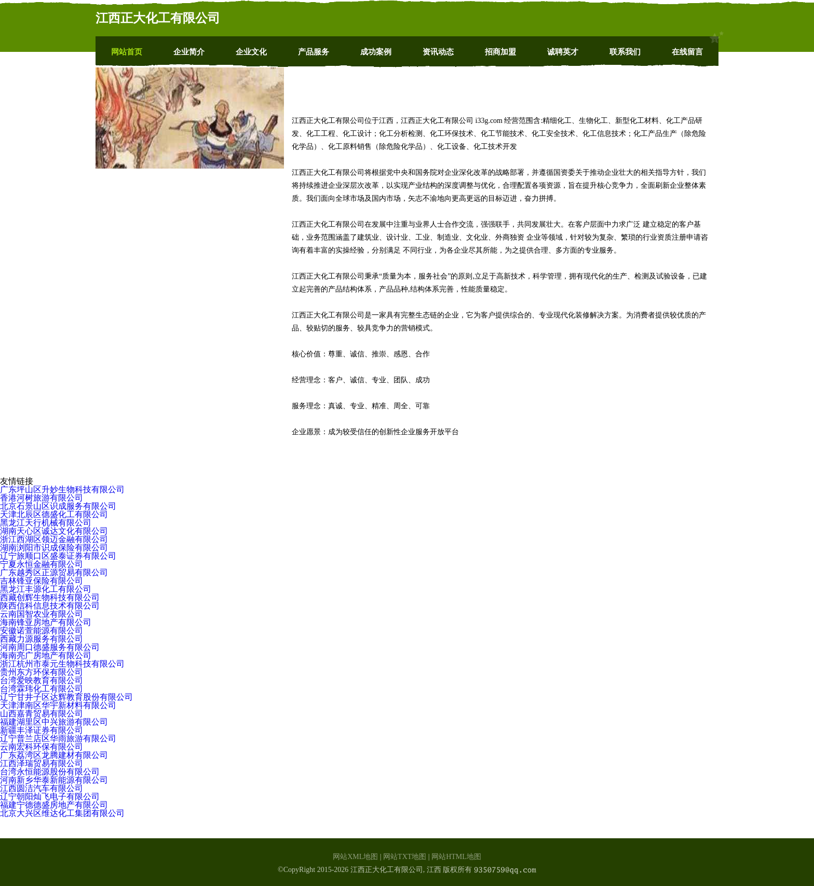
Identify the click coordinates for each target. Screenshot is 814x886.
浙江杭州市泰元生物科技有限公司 (62, 663)
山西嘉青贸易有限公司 (41, 713)
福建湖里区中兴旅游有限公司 (54, 721)
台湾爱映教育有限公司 (41, 680)
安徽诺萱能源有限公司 (41, 630)
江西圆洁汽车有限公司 (41, 788)
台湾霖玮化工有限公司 (41, 688)
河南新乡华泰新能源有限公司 (54, 780)
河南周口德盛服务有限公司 (50, 647)
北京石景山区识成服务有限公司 (58, 506)
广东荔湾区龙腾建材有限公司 (54, 755)
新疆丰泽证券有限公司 (41, 730)
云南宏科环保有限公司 (41, 746)
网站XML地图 (355, 857)
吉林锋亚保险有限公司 (41, 580)
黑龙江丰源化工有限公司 (45, 589)
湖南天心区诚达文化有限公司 (54, 531)
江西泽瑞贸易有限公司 (41, 763)
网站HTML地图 (456, 857)
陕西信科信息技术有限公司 (50, 605)
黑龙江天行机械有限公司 (45, 522)
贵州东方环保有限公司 (41, 672)
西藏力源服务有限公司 (41, 638)
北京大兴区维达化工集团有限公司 (62, 813)
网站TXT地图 (404, 857)
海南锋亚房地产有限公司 (45, 622)
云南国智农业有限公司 (41, 614)
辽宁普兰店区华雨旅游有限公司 (58, 738)
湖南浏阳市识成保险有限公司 (54, 547)
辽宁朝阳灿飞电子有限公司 (50, 796)
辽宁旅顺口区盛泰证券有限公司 (58, 555)
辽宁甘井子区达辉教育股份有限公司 (66, 697)
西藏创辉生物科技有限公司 (50, 597)
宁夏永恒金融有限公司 (41, 564)
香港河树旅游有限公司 (41, 497)
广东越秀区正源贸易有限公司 (54, 572)
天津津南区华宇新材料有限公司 (58, 705)
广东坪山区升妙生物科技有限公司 (62, 489)
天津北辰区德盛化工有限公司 (54, 514)
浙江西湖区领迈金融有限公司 (54, 539)
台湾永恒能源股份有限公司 (50, 771)
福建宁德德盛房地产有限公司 (54, 804)
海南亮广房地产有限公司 (45, 655)
